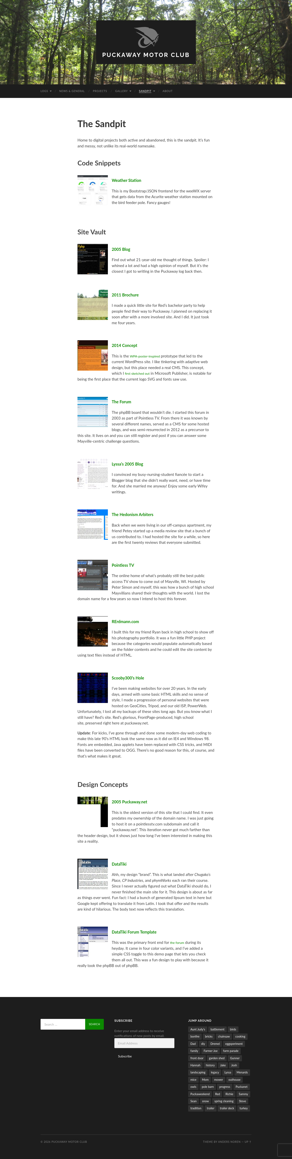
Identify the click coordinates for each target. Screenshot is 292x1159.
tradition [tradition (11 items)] (195, 1108)
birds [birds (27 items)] (233, 1029)
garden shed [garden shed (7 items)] (217, 1057)
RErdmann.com (128, 620)
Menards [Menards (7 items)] (242, 1072)
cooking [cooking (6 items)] (240, 1036)
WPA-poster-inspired (147, 355)
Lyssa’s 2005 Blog (130, 463)
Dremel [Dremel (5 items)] (215, 1043)
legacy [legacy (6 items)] (215, 1072)
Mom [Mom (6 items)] (205, 1079)
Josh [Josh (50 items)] (234, 1065)
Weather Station (129, 180)
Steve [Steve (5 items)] (242, 1100)
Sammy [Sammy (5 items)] (243, 1093)
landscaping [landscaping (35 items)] (197, 1072)
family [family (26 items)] (194, 1050)
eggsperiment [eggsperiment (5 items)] (234, 1043)
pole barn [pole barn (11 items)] (208, 1086)
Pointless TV (125, 564)
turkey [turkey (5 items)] (243, 1108)
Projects (100, 91)
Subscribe (125, 1056)
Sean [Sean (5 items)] (193, 1100)
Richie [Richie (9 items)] (229, 1093)
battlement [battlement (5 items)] (217, 1029)
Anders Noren (229, 1141)
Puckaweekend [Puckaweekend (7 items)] (200, 1093)
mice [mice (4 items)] (193, 1079)
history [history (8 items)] (210, 1065)
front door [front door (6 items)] (197, 1057)
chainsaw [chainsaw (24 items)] (224, 1036)
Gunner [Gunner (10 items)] (234, 1057)
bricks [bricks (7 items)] (209, 1036)
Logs (44, 91)
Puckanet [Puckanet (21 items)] (242, 1086)
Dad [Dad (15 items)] (193, 1043)
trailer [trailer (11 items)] (210, 1108)
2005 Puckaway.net (133, 801)
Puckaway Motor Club (146, 54)
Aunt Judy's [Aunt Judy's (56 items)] (197, 1029)
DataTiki (120, 863)
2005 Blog (123, 248)
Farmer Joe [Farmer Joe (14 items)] (211, 1050)
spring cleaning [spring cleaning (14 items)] (223, 1100)
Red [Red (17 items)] (217, 1093)
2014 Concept (127, 345)
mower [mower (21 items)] (218, 1079)
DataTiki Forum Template (138, 931)
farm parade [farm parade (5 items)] (230, 1050)
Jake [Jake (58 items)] (223, 1065)
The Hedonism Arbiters (136, 514)
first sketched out (139, 372)
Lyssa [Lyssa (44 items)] (227, 1072)
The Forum (123, 401)
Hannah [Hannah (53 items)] (195, 1065)
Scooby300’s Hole (131, 677)
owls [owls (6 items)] (193, 1086)
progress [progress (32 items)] (224, 1086)
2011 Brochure (128, 294)
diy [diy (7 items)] (203, 1043)
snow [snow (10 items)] (205, 1100)
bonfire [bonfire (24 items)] (195, 1036)
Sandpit (145, 91)
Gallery (121, 91)
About (168, 91)
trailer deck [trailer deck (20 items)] (227, 1108)
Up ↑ (248, 1141)
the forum (178, 942)
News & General (72, 91)
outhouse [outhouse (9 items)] (234, 1079)
